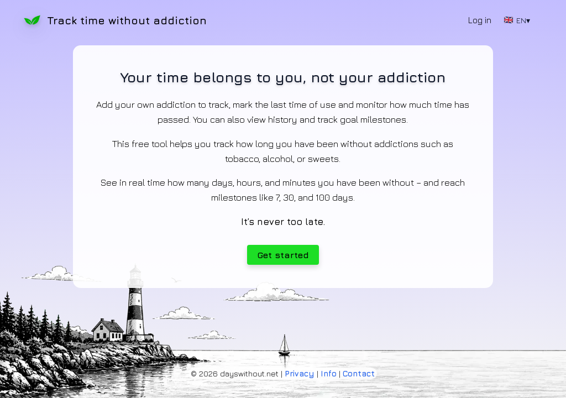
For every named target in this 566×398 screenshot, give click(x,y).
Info (329, 373)
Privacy (300, 373)
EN (517, 20)
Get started (283, 255)
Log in (479, 20)
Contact (359, 373)
